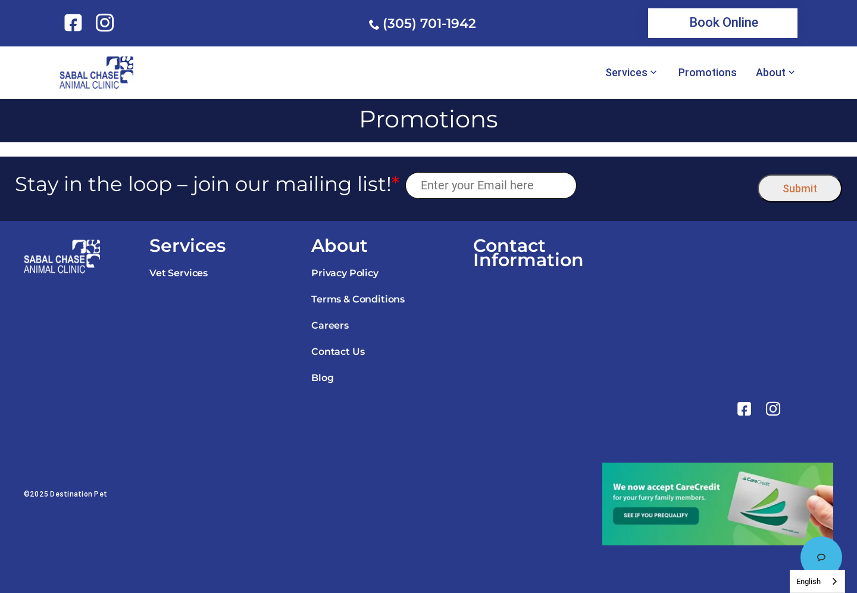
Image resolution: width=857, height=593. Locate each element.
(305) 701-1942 (429, 23)
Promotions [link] (707, 72)
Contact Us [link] (337, 351)
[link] (75, 23)
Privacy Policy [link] (345, 273)
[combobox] (817, 581)
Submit (800, 188)
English (808, 581)
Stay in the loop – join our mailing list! (207, 184)
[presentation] (667, 185)
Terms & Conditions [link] (358, 299)
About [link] (771, 72)
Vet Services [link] (178, 273)
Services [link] (626, 72)
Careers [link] (330, 325)
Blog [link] (322, 377)
